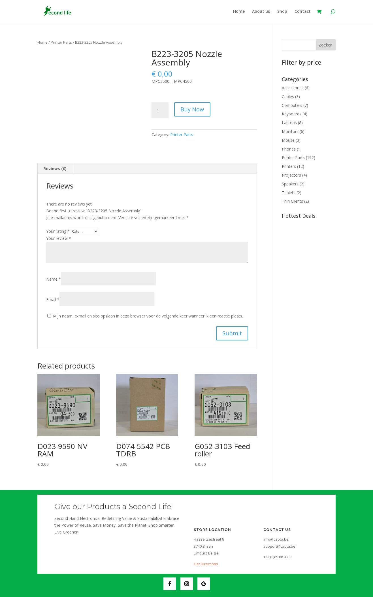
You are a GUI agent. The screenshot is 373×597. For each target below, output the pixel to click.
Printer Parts (61, 42)
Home (239, 11)
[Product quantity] (160, 110)
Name (53, 279)
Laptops (289, 122)
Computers (292, 105)
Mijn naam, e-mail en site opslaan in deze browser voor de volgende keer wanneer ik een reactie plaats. (148, 316)
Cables (288, 96)
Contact (303, 11)
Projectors (291, 175)
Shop (282, 11)
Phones (289, 149)
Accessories (293, 87)
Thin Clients (292, 201)
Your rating (58, 231)
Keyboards (291, 114)
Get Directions (206, 563)
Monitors (290, 131)
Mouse (288, 140)
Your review (58, 238)
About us (261, 11)
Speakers (290, 184)
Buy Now (192, 109)
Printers (289, 166)
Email (52, 299)
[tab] (55, 168)
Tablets (288, 192)
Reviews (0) (55, 168)
